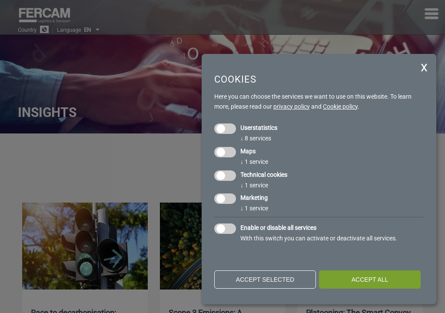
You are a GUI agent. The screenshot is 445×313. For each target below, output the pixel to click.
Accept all (370, 279)
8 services (255, 138)
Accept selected (265, 279)
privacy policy (291, 106)
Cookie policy (340, 106)
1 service (254, 161)
